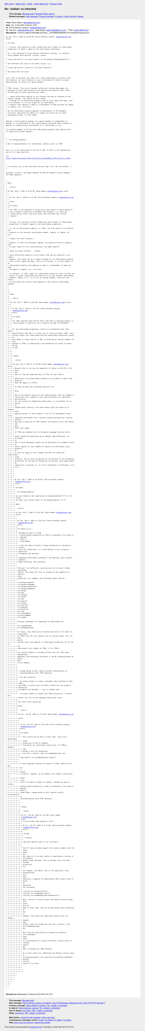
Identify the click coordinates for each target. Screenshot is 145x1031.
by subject (58, 1020)
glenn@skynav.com (32, 23)
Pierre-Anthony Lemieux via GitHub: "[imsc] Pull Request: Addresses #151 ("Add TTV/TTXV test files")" (63, 1003)
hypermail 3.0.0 (36, 1027)
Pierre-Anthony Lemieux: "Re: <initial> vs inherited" (46, 1006)
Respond (39, 14)
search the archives (42, 1023)
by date (41, 1020)
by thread (49, 1020)
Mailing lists (20, 4)
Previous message (46, 16)
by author (67, 1020)
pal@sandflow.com (37, 28)
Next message (32, 16)
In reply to (59, 16)
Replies (80, 16)
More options (49, 14)
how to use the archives (23, 1023)
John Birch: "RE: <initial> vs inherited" (37, 1011)
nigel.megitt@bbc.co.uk (55, 30)
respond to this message (30, 1017)
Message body (28, 14)
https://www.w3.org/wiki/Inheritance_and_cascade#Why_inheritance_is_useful (38, 158)
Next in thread (70, 16)
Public (29, 4)
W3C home (9, 4)
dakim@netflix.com (25, 30)
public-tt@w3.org (41, 4)
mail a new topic (48, 1017)
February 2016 (56, 4)
